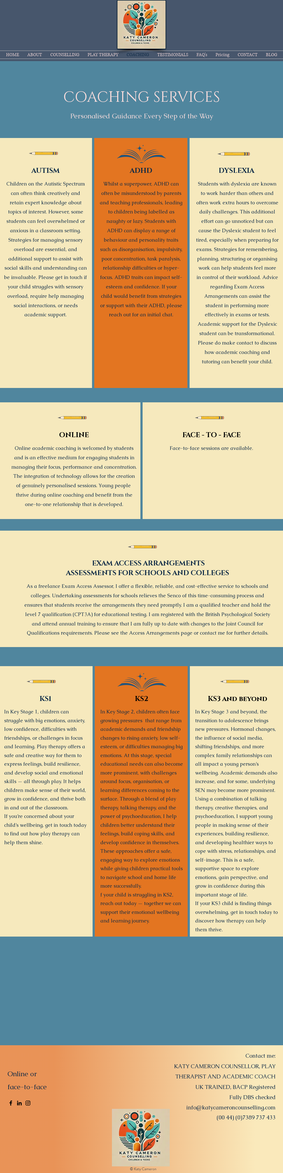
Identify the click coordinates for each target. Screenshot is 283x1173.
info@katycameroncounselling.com (231, 1107)
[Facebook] (10, 1103)
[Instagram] (28, 1103)
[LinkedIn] (19, 1103)
